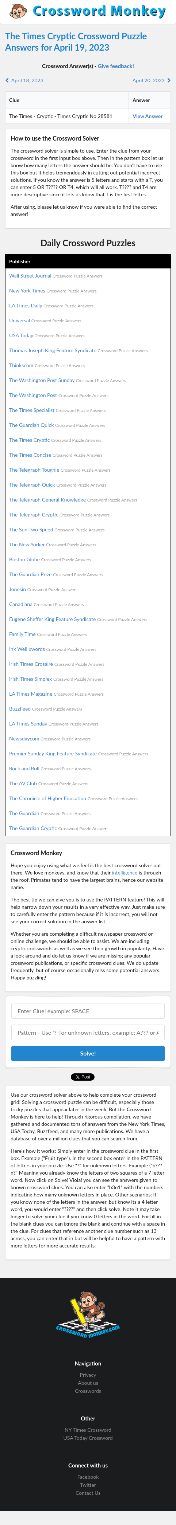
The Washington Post (58, 395)
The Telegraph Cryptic (59, 514)
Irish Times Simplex (56, 679)
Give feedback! (116, 66)
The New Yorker (52, 544)
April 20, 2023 (152, 80)
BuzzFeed (45, 708)
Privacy (88, 1375)
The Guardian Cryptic (58, 828)
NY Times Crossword (88, 1430)
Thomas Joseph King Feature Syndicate (78, 350)
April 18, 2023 (24, 80)
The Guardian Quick (57, 425)
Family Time (48, 634)
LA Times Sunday (54, 723)
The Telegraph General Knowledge (73, 499)
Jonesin (43, 589)
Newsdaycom (50, 738)
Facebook (88, 1477)
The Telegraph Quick (57, 485)
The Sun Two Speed (56, 529)
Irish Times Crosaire (56, 664)
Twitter (88, 1485)
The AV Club (48, 783)
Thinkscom (47, 365)
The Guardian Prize (56, 574)
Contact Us (88, 1493)
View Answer (147, 116)
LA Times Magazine (56, 694)
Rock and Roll (50, 768)
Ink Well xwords (52, 649)
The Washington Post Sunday (67, 380)
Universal (45, 320)
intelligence (124, 872)
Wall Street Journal (56, 275)
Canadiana (46, 604)
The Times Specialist (57, 410)
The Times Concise (56, 455)
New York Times (52, 290)
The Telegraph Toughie (60, 470)
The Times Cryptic (55, 440)
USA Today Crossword (87, 1438)
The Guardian (50, 813)
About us (88, 1383)
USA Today (47, 335)
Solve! (88, 1053)
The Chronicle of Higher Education (73, 798)
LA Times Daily (51, 305)
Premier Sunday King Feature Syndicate (78, 753)
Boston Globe (50, 559)
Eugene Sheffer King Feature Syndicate (78, 619)
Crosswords (88, 1391)
